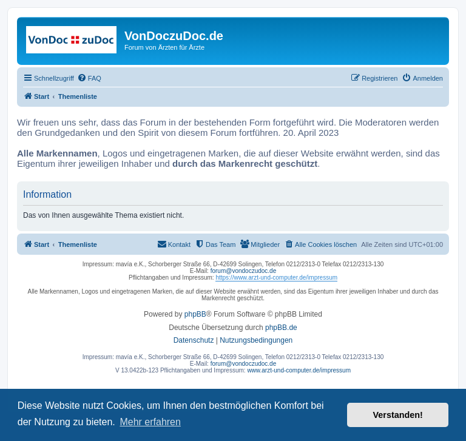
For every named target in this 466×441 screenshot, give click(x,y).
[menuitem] (89, 78)
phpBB (195, 314)
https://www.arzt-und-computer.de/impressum (276, 277)
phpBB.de (281, 327)
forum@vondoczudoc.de (244, 271)
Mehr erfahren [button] (150, 422)
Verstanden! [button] (398, 415)
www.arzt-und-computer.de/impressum (299, 370)
